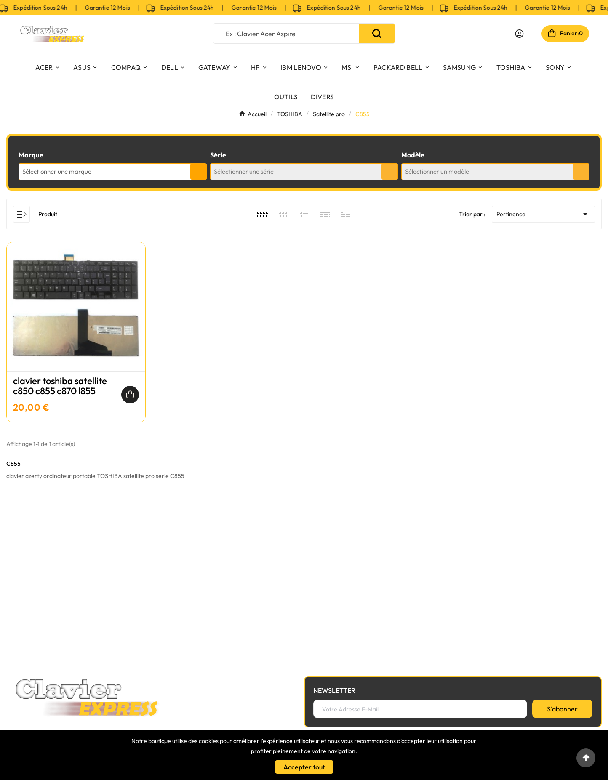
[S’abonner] (562, 709)
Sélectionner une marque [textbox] (56, 171)
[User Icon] (519, 33)
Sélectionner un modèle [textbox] (437, 171)
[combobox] (113, 171)
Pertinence (543, 214)
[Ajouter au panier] (130, 394)
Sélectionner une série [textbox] (244, 171)
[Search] (376, 33)
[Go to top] (585, 757)
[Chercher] (285, 33)
